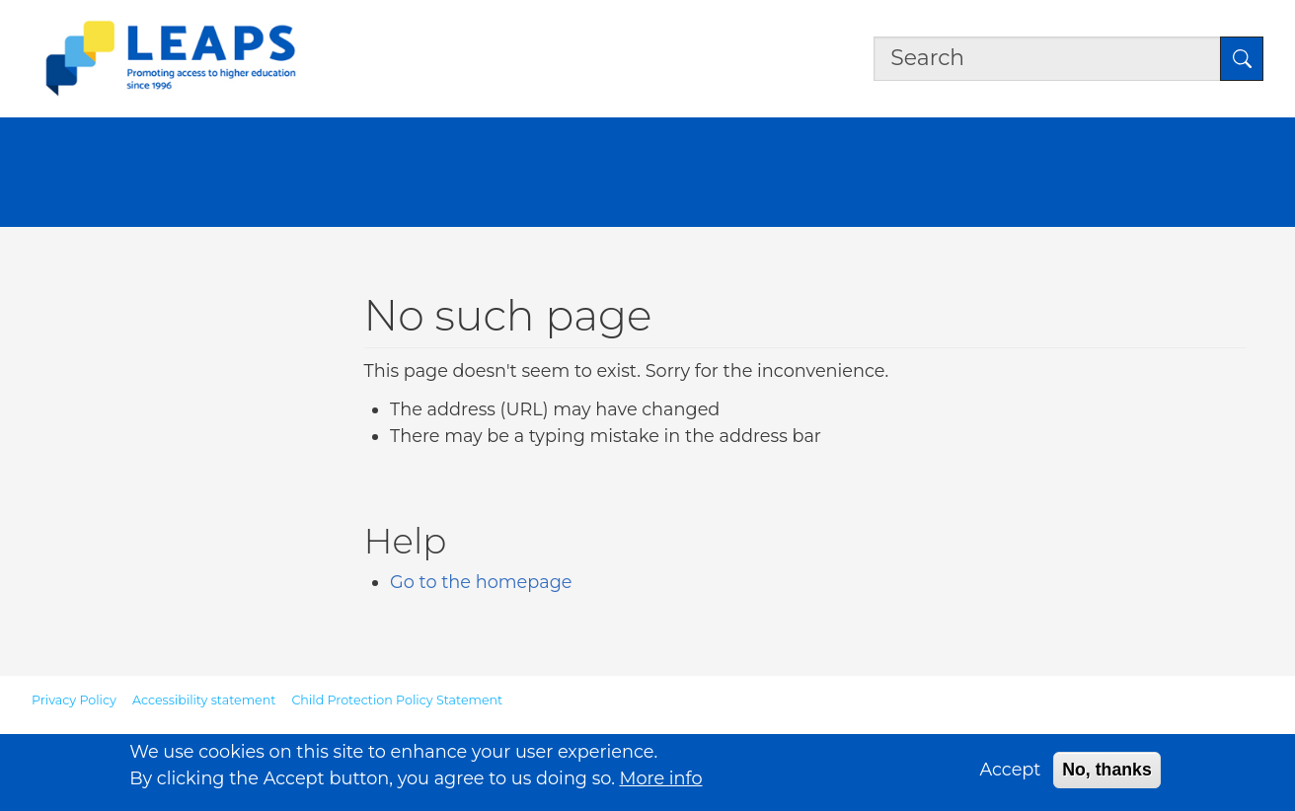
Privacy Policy (74, 700)
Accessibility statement (203, 700)
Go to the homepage (480, 581)
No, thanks (1107, 774)
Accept (1009, 774)
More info (661, 783)
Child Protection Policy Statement (396, 700)
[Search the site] (1047, 58)
